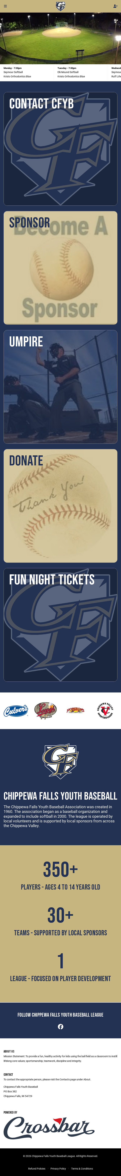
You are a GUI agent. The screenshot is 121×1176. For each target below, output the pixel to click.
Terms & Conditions (82, 1168)
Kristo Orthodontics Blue (17, 76)
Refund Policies (36, 1168)
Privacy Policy (58, 1168)
